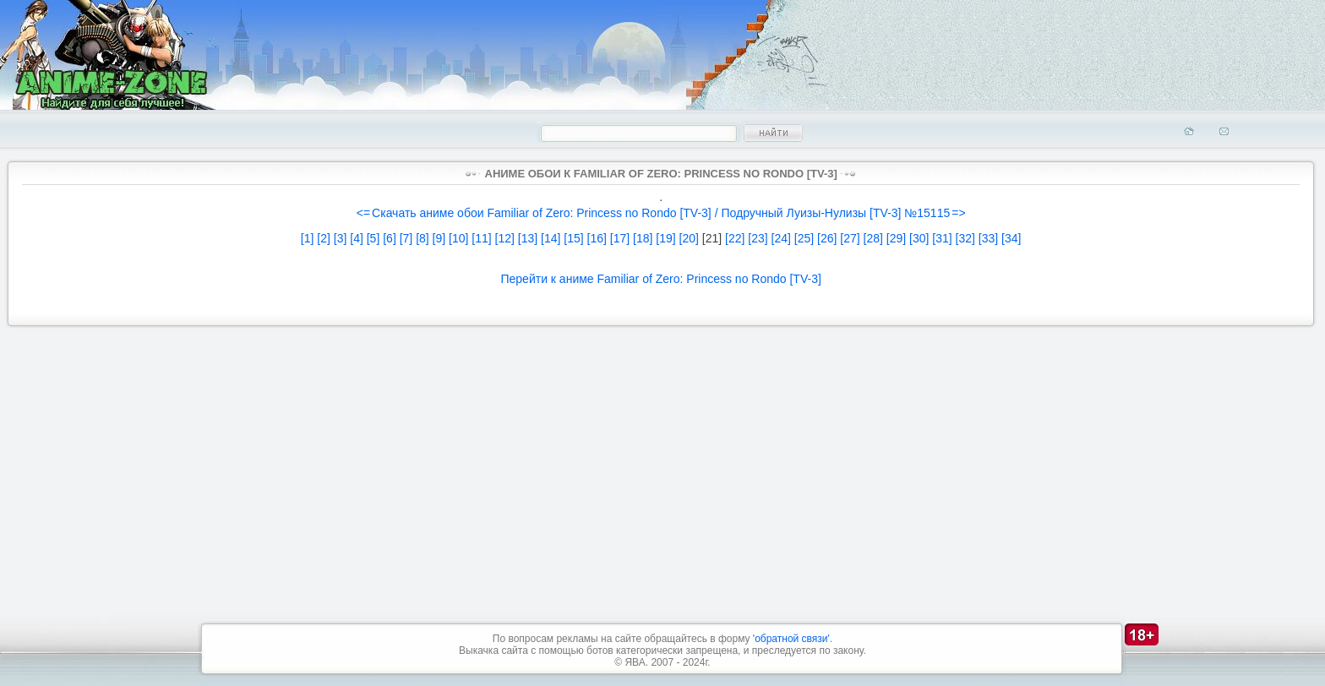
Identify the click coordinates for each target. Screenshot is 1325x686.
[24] (781, 238)
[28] (873, 238)
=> (958, 213)
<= (363, 213)
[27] (849, 238)
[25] (804, 238)
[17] (620, 238)
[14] (550, 238)
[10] (458, 238)
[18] (642, 238)
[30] (919, 238)
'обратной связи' (791, 639)
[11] (481, 238)
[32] (965, 238)
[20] (689, 238)
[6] (389, 238)
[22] (734, 238)
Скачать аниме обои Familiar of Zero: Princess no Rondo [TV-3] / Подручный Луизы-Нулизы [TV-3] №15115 (661, 213)
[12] (505, 238)
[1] (307, 238)
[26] (827, 238)
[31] (941, 238)
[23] (757, 238)
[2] (323, 238)
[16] (597, 238)
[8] (422, 238)
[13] (527, 238)
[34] (1011, 238)
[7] (406, 238)
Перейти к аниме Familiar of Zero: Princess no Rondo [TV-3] (660, 279)
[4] (356, 238)
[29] (896, 238)
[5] (373, 238)
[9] (439, 238)
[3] (340, 238)
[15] (573, 238)
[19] (665, 238)
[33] (988, 238)
